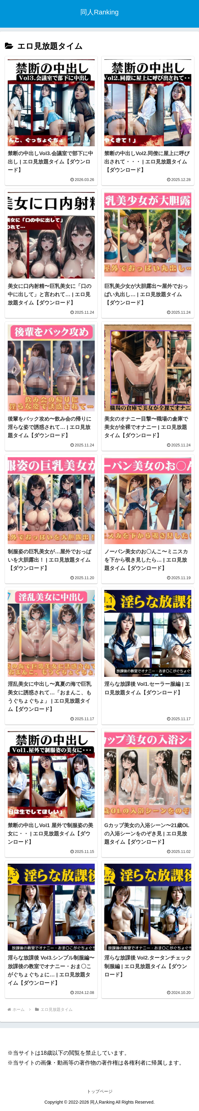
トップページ (100, 1091)
